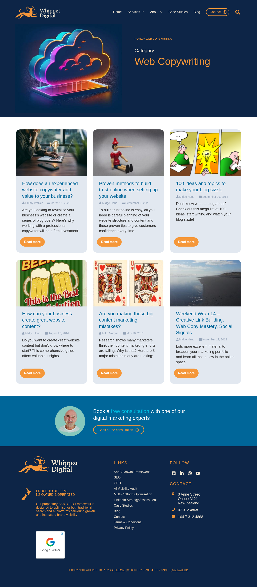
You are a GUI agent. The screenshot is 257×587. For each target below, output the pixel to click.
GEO (117, 483)
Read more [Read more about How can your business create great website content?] (32, 373)
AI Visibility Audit (125, 489)
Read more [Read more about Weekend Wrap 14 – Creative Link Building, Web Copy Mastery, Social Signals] (186, 373)
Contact (215, 12)
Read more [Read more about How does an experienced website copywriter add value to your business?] (32, 242)
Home (117, 12)
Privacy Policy (124, 528)
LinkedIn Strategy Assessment (135, 500)
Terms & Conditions (128, 522)
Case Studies (178, 12)
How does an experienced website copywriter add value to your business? (50, 190)
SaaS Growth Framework (132, 472)
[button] (238, 12)
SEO (117, 477)
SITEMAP (120, 570)
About (156, 12)
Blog (197, 12)
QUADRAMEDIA (179, 570)
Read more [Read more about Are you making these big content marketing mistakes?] (109, 373)
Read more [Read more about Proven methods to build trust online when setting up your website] (109, 242)
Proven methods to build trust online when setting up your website (128, 190)
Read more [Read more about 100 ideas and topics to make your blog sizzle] (186, 242)
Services (136, 12)
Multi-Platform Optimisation (133, 494)
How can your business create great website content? (47, 320)
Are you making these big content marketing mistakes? (126, 320)
